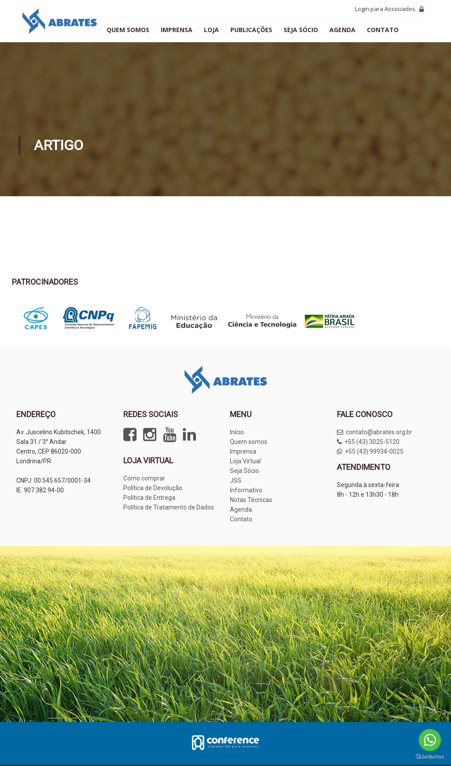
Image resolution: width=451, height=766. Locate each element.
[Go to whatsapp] (430, 740)
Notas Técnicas (251, 499)
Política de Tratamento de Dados (168, 507)
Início (237, 432)
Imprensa (176, 30)
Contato (383, 30)
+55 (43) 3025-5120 (371, 441)
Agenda (342, 30)
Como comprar (144, 478)
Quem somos (128, 30)
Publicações (251, 30)
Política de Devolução (152, 487)
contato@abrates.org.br (379, 432)
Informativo (246, 490)
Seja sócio (301, 30)
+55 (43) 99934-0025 (374, 451)
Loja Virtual (245, 461)
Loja (211, 30)
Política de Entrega (149, 497)
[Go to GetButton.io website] (430, 757)
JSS (235, 480)
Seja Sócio (244, 470)
